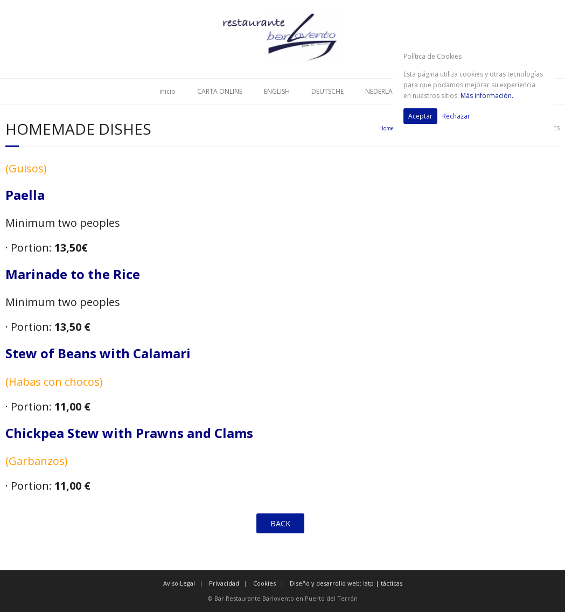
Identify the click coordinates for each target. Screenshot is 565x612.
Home (386, 128)
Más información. (487, 95)
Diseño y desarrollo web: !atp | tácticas (346, 583)
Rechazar (456, 116)
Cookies (264, 583)
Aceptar (420, 116)
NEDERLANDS (385, 91)
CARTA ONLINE (219, 91)
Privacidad (224, 583)
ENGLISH (277, 91)
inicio (167, 91)
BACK (280, 523)
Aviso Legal (179, 583)
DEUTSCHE (327, 91)
